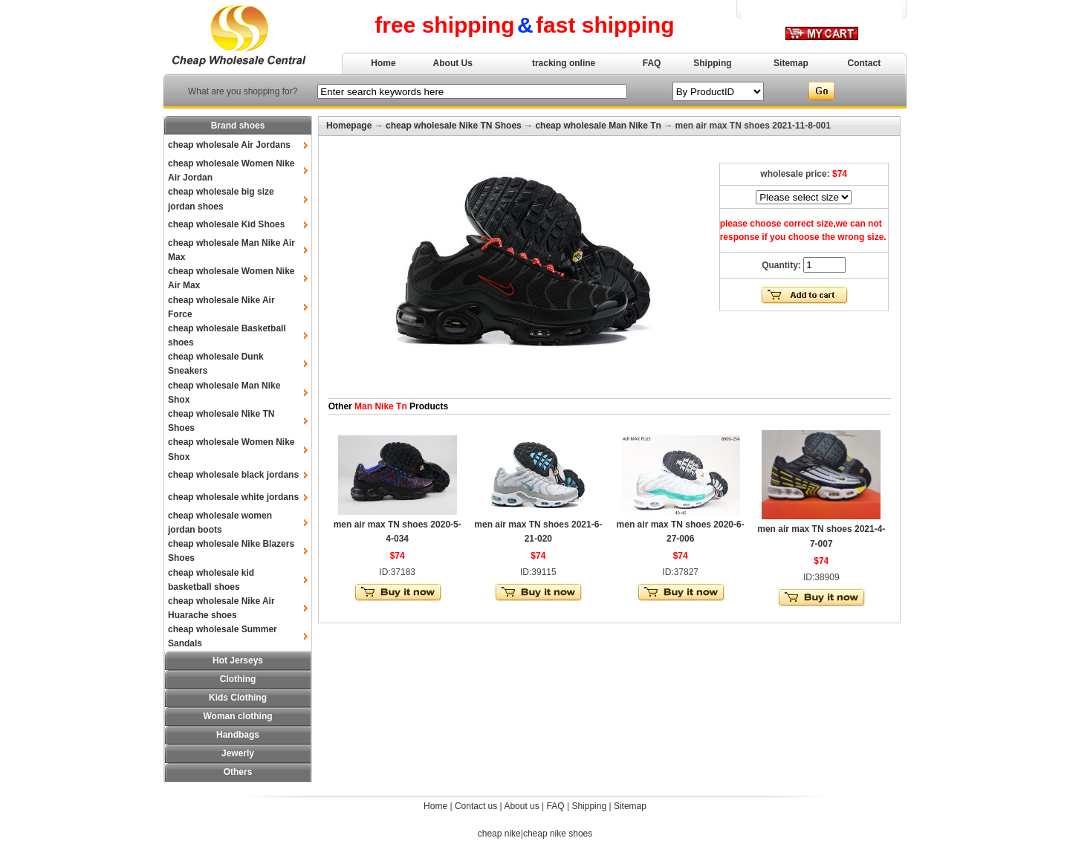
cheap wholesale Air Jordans (229, 145)
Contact (864, 63)
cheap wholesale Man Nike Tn (598, 125)
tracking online (563, 63)
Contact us (476, 806)
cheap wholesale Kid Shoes (226, 224)
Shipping (712, 63)
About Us (453, 63)
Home (383, 63)
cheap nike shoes (557, 833)
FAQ (652, 63)
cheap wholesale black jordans (233, 475)
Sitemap (791, 63)
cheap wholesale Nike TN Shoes (454, 125)
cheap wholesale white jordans (233, 497)
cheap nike (499, 833)
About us (521, 806)
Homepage (349, 125)
